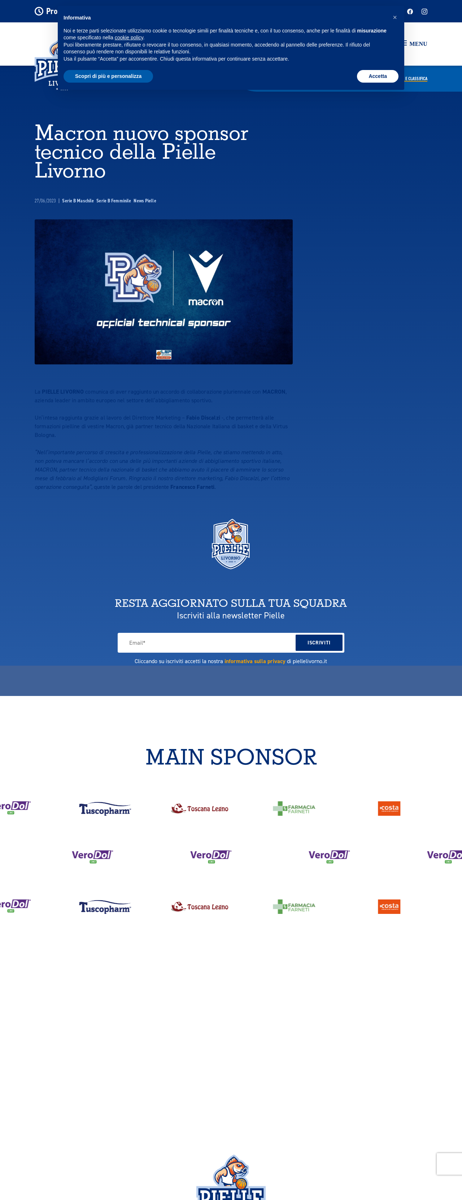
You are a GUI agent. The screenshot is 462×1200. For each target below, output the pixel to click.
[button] (414, 44)
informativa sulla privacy (255, 661)
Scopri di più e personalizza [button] (108, 76)
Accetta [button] (378, 76)
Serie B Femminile (114, 200)
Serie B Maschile (78, 200)
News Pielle (145, 200)
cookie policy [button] (129, 37)
